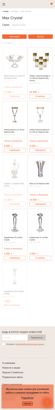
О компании (8, 363)
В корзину (40, 96)
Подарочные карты (12, 377)
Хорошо (27, 404)
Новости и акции (11, 368)
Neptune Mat (19, 25)
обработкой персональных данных (30, 344)
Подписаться (37, 337)
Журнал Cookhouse (12, 372)
